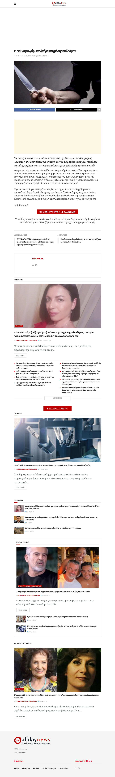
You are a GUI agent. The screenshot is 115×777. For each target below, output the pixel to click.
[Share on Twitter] (76, 110)
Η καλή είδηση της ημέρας (29, 586)
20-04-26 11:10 (42, 701)
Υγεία (18, 460)
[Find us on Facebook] (75, 768)
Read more (21, 355)
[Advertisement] (57, 28)
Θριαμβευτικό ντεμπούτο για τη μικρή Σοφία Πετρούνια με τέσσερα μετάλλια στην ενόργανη (57, 617)
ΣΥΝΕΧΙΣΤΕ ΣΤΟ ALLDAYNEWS (57, 212)
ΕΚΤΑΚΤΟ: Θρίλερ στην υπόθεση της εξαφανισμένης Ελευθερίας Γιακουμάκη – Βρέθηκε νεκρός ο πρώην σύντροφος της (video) (81, 373)
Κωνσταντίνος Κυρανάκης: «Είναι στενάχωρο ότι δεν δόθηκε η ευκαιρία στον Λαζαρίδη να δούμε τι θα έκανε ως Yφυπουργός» (35, 365)
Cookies (36, 768)
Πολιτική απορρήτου (49, 768)
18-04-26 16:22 (31, 632)
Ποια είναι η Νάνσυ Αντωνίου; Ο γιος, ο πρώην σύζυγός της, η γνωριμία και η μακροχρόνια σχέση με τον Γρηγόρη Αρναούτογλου (81, 365)
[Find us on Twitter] (79, 768)
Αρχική (16, 768)
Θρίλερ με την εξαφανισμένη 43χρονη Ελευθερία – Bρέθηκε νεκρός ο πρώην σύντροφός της (34, 383)
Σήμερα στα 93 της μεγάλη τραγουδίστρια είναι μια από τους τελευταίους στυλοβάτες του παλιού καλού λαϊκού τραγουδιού (56, 696)
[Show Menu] (15, 3)
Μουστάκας (37, 258)
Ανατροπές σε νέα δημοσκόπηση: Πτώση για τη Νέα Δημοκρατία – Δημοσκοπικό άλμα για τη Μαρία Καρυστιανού (80, 389)
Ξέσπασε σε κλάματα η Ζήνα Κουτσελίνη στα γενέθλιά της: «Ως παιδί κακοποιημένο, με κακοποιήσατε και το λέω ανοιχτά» (81, 381)
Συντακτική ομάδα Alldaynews (26, 340)
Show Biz (19, 689)
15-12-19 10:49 (18, 56)
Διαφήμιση (26, 768)
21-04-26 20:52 (43, 340)
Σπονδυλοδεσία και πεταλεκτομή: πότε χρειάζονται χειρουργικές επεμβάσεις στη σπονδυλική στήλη (52, 465)
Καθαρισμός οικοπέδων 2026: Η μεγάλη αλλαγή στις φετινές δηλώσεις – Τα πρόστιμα (34, 372)
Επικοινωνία (64, 768)
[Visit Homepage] (59, 3)
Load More (57, 398)
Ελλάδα (28, 56)
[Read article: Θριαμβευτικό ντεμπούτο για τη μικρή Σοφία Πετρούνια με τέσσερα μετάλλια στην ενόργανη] (21, 619)
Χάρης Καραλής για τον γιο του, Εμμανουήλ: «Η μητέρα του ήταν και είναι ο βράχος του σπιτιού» (53, 591)
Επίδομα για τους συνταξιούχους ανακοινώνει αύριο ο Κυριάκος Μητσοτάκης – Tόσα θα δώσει (35, 378)
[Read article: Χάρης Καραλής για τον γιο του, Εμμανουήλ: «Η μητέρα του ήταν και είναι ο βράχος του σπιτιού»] (57, 567)
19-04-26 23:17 (45, 595)
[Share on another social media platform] (99, 110)
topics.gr (23, 752)
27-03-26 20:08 (43, 469)
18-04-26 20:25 (31, 620)
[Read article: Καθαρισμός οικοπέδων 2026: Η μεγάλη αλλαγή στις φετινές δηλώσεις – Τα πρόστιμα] (19, 530)
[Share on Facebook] (34, 110)
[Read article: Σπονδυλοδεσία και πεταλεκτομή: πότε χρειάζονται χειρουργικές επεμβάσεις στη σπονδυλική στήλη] (57, 440)
